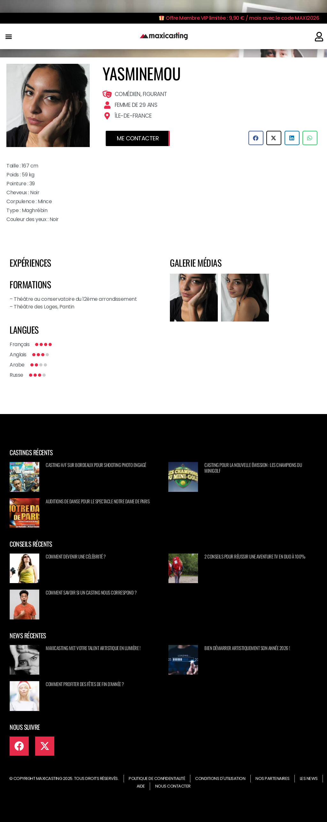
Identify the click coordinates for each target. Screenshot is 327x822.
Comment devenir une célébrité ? (76, 556)
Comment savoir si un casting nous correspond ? (91, 592)
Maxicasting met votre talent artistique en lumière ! (93, 647)
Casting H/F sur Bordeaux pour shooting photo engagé (96, 464)
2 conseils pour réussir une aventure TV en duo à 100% (254, 556)
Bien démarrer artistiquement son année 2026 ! (247, 647)
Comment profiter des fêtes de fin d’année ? (85, 683)
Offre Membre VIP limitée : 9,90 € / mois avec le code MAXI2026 (239, 18)
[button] (8, 36)
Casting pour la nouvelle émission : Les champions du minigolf (253, 467)
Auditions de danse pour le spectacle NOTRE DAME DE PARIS (97, 501)
